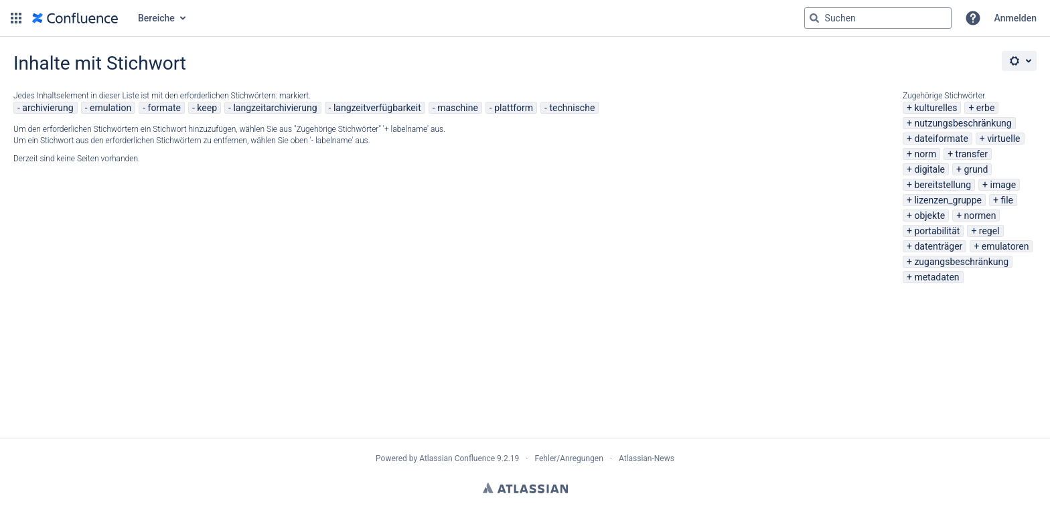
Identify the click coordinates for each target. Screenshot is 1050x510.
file (1006, 200)
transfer (972, 154)
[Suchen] (814, 18)
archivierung (47, 107)
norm (925, 154)
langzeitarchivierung (275, 107)
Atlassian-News (646, 458)
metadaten (936, 277)
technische (572, 107)
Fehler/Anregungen (569, 458)
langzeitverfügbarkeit (377, 107)
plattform (513, 107)
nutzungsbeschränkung (962, 123)
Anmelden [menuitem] (1015, 18)
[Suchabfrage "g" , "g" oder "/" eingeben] (878, 18)
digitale (929, 169)
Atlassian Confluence (457, 458)
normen (980, 215)
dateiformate (941, 138)
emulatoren (1005, 246)
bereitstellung (942, 184)
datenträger (938, 246)
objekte (929, 215)
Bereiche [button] (156, 18)
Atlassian (525, 488)
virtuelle (1003, 138)
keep (207, 107)
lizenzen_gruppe (948, 200)
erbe (985, 107)
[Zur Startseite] (75, 18)
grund (976, 169)
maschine (457, 107)
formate (164, 107)
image (1003, 184)
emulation (110, 107)
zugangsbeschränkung (961, 261)
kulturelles (935, 107)
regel (989, 231)
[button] (16, 18)
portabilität (937, 231)
